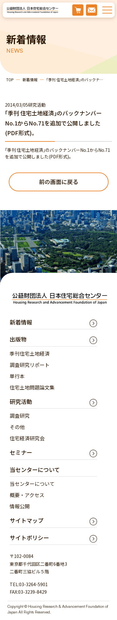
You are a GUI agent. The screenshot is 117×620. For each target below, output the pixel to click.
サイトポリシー (29, 537)
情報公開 (20, 506)
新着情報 (29, 79)
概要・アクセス (27, 495)
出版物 (18, 339)
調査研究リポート (30, 364)
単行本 (17, 376)
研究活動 (21, 401)
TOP (10, 79)
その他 (17, 427)
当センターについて (32, 483)
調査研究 (20, 415)
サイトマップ (26, 520)
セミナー (21, 452)
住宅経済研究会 (27, 438)
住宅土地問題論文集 (32, 387)
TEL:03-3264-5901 (29, 584)
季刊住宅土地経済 (30, 353)
